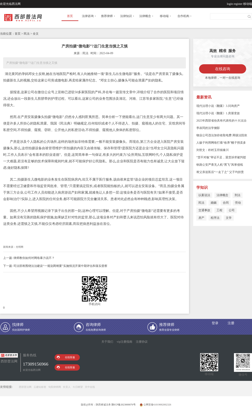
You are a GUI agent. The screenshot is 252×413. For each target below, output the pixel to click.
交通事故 (204, 210)
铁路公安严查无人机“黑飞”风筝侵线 (219, 164)
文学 (229, 217)
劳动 (238, 202)
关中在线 (90, 386)
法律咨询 (89, 16)
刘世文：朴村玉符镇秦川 (212, 150)
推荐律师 (108, 16)
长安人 (67, 386)
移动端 (247, 3)
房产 (201, 217)
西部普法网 (25, 386)
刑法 (237, 195)
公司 (232, 210)
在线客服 (66, 357)
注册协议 (142, 341)
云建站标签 (40, 386)
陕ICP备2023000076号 (124, 404)
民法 (201, 202)
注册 (231, 323)
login (230, 3)
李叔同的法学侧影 (208, 128)
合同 (226, 202)
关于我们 (107, 341)
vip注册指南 (124, 341)
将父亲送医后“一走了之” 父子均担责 (220, 172)
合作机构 (184, 16)
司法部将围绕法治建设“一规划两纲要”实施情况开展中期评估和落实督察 (60, 265)
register (238, 3)
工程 (219, 210)
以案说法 (204, 195)
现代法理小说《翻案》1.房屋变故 (218, 113)
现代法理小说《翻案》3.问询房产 (218, 106)
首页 (70, 16)
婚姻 (214, 202)
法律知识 (127, 16)
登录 (215, 323)
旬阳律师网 (54, 386)
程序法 (215, 217)
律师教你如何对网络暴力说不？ (34, 258)
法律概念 (146, 16)
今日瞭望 (78, 386)
